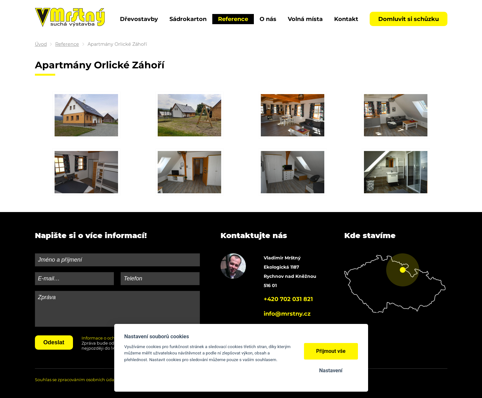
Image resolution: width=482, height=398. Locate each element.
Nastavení (330, 370)
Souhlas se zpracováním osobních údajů (76, 379)
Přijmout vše (331, 351)
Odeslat (53, 342)
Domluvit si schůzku (408, 19)
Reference (67, 44)
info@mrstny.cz (287, 313)
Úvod (41, 44)
